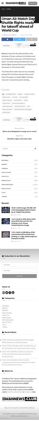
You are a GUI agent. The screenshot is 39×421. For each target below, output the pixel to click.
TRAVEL (9, 9)
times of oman (7, 109)
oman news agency (18, 103)
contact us (28, 395)
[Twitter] (6, 296)
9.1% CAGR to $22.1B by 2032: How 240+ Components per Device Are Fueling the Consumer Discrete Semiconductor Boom (18, 365)
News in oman (7, 100)
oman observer (7, 106)
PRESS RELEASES (7, 188)
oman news (6, 103)
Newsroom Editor (10, 35)
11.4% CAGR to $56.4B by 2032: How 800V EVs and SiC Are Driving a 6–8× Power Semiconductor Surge (23, 225)
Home (3, 9)
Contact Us (15, 411)
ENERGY (4, 167)
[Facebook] (3, 296)
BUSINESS (5, 163)
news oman (18, 100)
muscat (14, 97)
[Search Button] (35, 152)
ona (28, 106)
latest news (6, 97)
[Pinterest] (10, 296)
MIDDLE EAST (6, 184)
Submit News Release (27, 411)
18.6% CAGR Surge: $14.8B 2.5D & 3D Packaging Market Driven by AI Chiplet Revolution (23, 213)
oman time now (20, 106)
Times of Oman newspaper (23, 109)
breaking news (11, 94)
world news (6, 112)
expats (20, 94)
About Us (7, 411)
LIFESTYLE (5, 179)
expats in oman (29, 94)
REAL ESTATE (6, 192)
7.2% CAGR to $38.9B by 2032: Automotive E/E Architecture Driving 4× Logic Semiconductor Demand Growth (24, 239)
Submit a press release (15, 395)
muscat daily (24, 97)
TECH (4, 196)
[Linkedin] (13, 296)
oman (26, 100)
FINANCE (5, 171)
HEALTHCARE (6, 175)
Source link (5, 90)
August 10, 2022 (26, 35)
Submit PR (32, 3)
